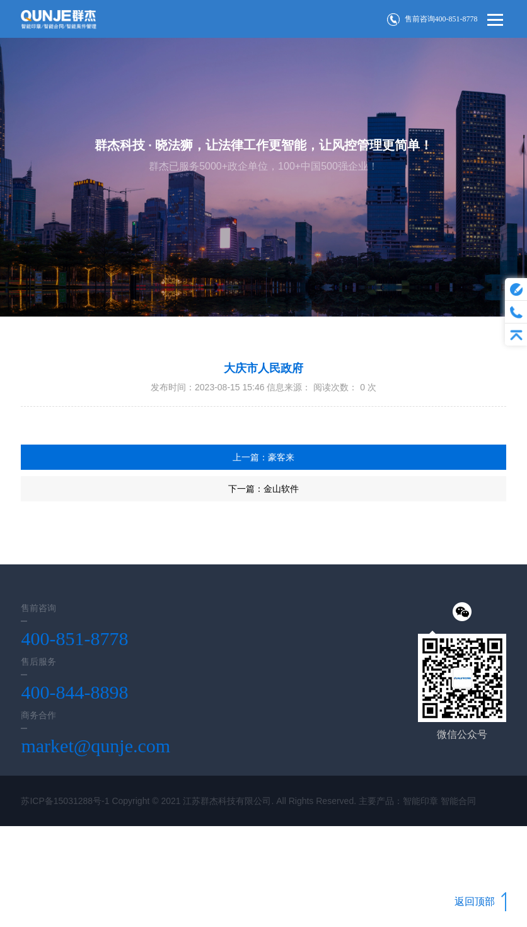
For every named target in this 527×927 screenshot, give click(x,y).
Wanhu (86, 851)
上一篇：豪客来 (263, 457)
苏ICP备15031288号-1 (65, 801)
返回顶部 (480, 901)
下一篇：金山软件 (263, 489)
